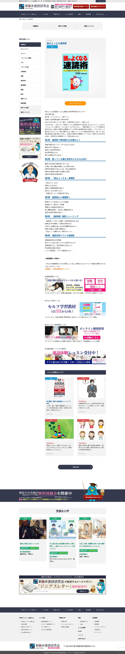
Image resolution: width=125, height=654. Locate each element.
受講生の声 (56, 13)
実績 (79, 13)
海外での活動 (62, 24)
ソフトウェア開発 (26, 56)
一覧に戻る (75, 469)
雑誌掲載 (23, 101)
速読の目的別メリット (26, 627)
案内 (22, 92)
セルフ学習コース (45, 624)
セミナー (23, 51)
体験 (83, 376)
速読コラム (24, 97)
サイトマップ (98, 629)
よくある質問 (69, 13)
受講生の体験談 (65, 624)
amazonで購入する (75, 101)
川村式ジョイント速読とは (29, 13)
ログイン (100, 1)
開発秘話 (97, 621)
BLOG (80, 628)
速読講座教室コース (46, 619)
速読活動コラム (84, 619)
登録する (30, 155)
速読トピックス (80, 24)
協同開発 (23, 83)
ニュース (80, 632)
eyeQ (81, 621)
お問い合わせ (100, 13)
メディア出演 (25, 65)
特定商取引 (97, 627)
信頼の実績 (24, 621)
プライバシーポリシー (100, 624)
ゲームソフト (25, 47)
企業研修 (23, 69)
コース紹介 (45, 13)
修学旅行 (23, 79)
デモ (22, 60)
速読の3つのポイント (26, 624)
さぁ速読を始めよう (26, 629)
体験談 (25, 520)
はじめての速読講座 (46, 627)
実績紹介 (45, 24)
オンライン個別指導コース (48, 621)
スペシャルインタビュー (67, 621)
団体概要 (88, 13)
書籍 (52, 45)
